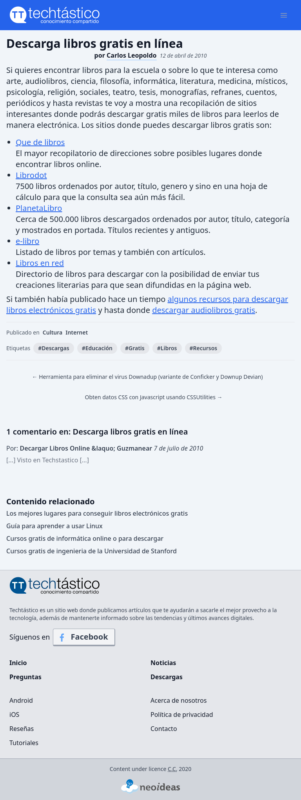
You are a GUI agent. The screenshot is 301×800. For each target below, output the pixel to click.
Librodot (31, 175)
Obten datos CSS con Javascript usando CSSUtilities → (153, 397)
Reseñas (21, 728)
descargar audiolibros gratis (203, 310)
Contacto (163, 728)
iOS (14, 714)
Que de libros (40, 142)
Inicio (18, 662)
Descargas (166, 677)
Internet (76, 332)
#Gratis (135, 348)
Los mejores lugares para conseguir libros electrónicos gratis (97, 513)
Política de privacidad (181, 714)
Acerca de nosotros (178, 700)
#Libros (167, 348)
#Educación (97, 348)
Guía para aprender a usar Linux (54, 526)
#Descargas (53, 348)
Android (21, 700)
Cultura (52, 332)
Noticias (163, 662)
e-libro (27, 241)
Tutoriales (23, 742)
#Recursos (204, 348)
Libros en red (40, 263)
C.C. (173, 769)
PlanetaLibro (39, 208)
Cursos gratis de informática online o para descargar (84, 538)
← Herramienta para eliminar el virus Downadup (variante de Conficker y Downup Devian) (147, 376)
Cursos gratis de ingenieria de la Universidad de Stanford (91, 551)
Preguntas (25, 677)
